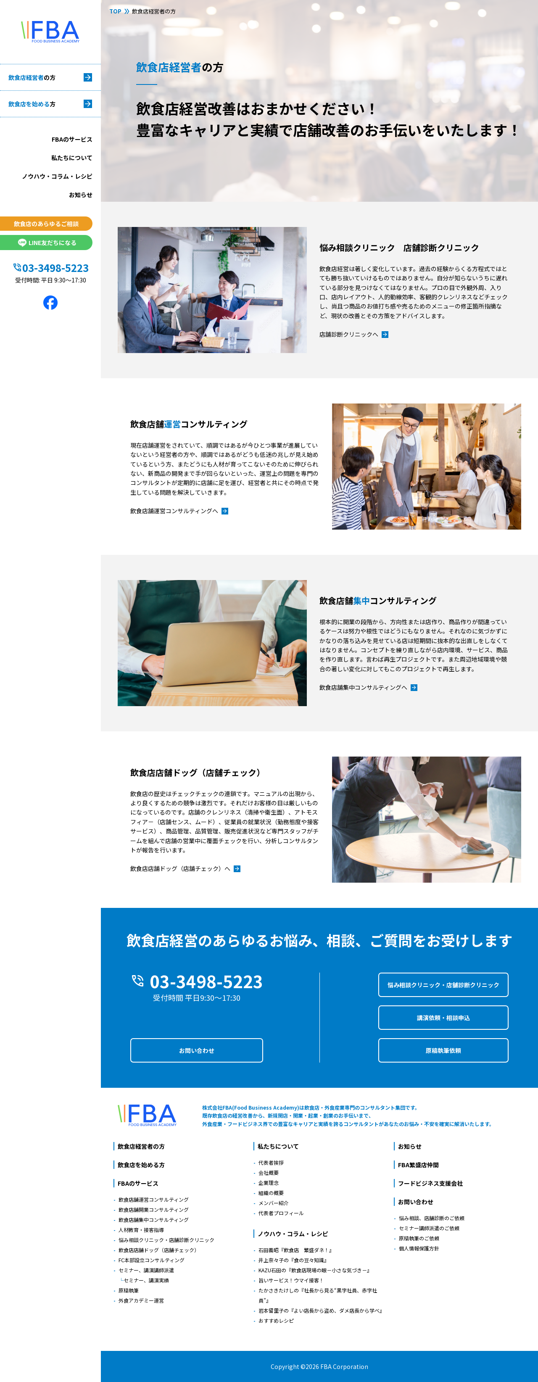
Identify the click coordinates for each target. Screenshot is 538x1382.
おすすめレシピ (276, 1320)
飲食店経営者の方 (141, 1146)
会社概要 (268, 1172)
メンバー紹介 (273, 1202)
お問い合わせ (196, 1050)
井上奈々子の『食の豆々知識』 (293, 1259)
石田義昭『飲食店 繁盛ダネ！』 (296, 1249)
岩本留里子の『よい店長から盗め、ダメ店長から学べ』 (321, 1310)
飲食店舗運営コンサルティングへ (179, 511)
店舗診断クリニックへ (353, 334)
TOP (115, 11)
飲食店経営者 (31, 77)
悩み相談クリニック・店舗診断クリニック (443, 985)
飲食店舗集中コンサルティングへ (368, 687)
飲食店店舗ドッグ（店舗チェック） (159, 1249)
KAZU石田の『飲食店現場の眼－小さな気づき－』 (315, 1270)
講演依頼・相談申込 (443, 1017)
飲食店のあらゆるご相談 (46, 223)
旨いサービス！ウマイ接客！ (291, 1280)
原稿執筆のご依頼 (419, 1238)
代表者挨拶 (271, 1162)
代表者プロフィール (281, 1212)
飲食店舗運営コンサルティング (154, 1199)
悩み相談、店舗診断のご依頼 (431, 1217)
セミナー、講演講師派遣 (146, 1270)
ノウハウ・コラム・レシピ (57, 176)
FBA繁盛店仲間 (418, 1164)
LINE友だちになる (46, 242)
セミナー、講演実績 (146, 1280)
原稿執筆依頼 (443, 1050)
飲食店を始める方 (141, 1164)
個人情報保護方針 (419, 1248)
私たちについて (71, 157)
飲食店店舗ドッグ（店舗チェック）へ (185, 868)
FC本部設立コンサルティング (152, 1259)
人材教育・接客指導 (141, 1229)
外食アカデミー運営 (141, 1300)
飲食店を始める (31, 104)
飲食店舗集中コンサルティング (154, 1219)
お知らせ (80, 194)
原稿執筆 (129, 1290)
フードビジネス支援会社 (430, 1183)
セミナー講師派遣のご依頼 (429, 1228)
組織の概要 (271, 1192)
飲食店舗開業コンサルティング (154, 1209)
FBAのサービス (72, 139)
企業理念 (268, 1182)
